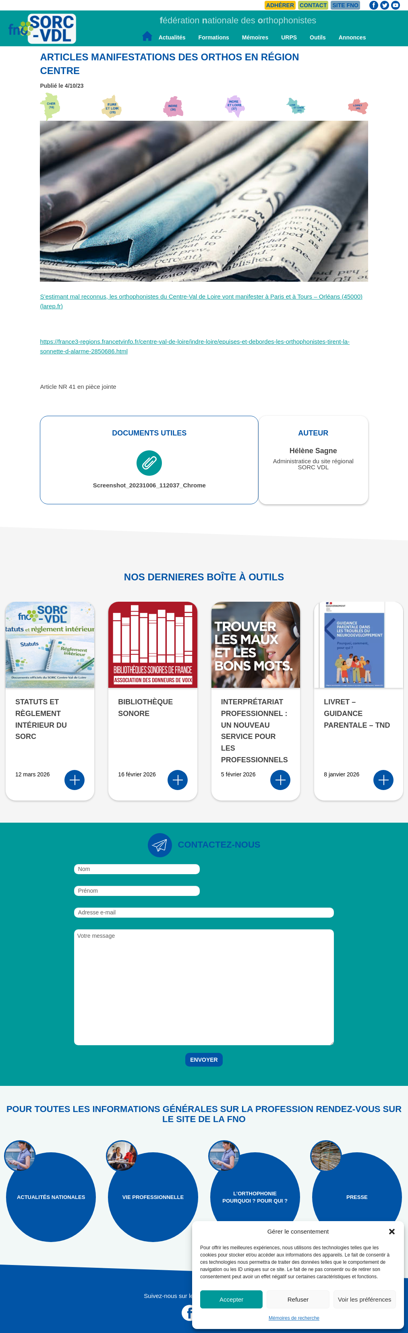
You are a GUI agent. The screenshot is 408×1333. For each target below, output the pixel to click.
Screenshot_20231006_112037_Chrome (149, 469)
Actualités (172, 37)
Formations (214, 37)
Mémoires (255, 37)
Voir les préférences (364, 1299)
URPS (289, 37)
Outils (318, 37)
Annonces (352, 37)
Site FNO (345, 5)
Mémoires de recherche (294, 1318)
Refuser (298, 1299)
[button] (392, 1232)
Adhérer (280, 5)
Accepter (231, 1299)
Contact (313, 5)
